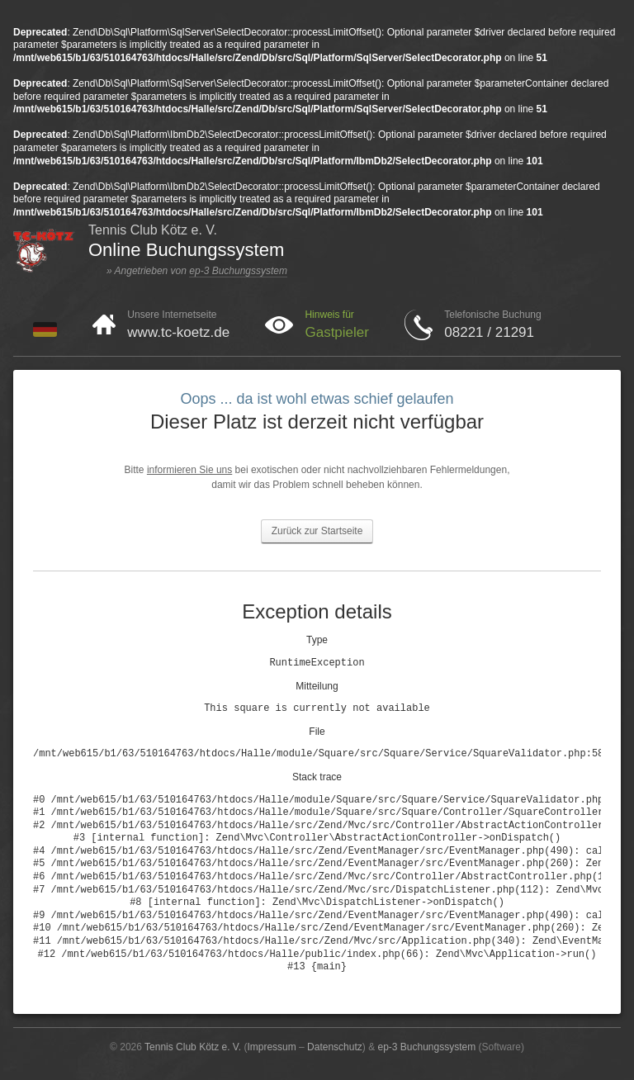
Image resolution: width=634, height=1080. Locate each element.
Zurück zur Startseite (317, 531)
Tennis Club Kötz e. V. (192, 1047)
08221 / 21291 (489, 332)
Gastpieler (336, 332)
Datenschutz (334, 1047)
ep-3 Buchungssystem (238, 271)
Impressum (271, 1047)
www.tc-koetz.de (178, 332)
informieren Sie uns (189, 470)
